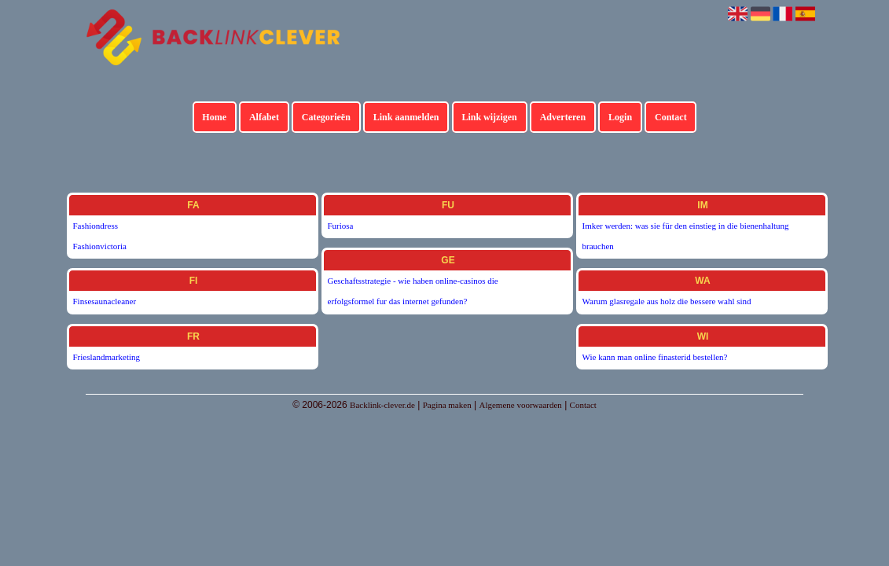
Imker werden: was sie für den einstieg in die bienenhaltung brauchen (685, 236)
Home (214, 117)
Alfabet (264, 117)
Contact (671, 117)
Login (620, 117)
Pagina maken (447, 405)
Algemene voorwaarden (520, 405)
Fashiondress (95, 225)
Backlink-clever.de (382, 405)
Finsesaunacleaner (105, 301)
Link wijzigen (488, 117)
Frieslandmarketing (107, 357)
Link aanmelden (406, 117)
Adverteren (563, 117)
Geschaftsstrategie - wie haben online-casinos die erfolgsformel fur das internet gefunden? (413, 291)
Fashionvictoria (100, 246)
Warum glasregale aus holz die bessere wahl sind (666, 301)
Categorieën (326, 117)
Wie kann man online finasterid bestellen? (655, 357)
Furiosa (341, 225)
